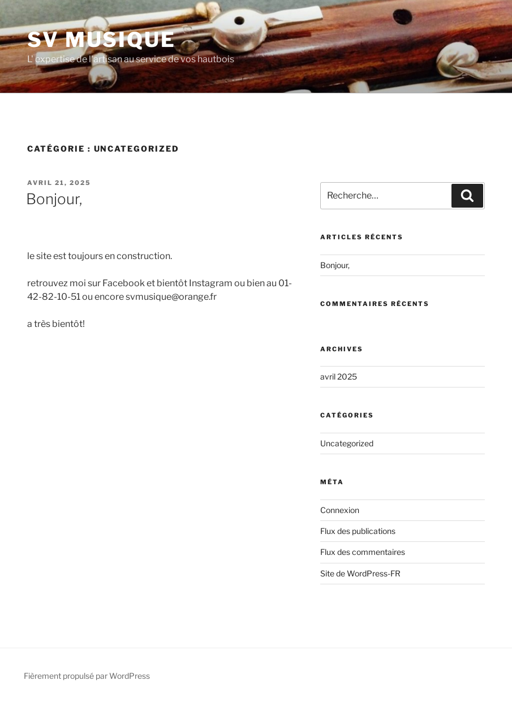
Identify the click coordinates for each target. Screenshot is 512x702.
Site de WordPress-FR (360, 573)
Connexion (339, 510)
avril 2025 (338, 376)
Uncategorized (346, 443)
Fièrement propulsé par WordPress (87, 676)
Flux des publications (357, 531)
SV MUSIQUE (101, 39)
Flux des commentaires (362, 552)
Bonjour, (54, 199)
